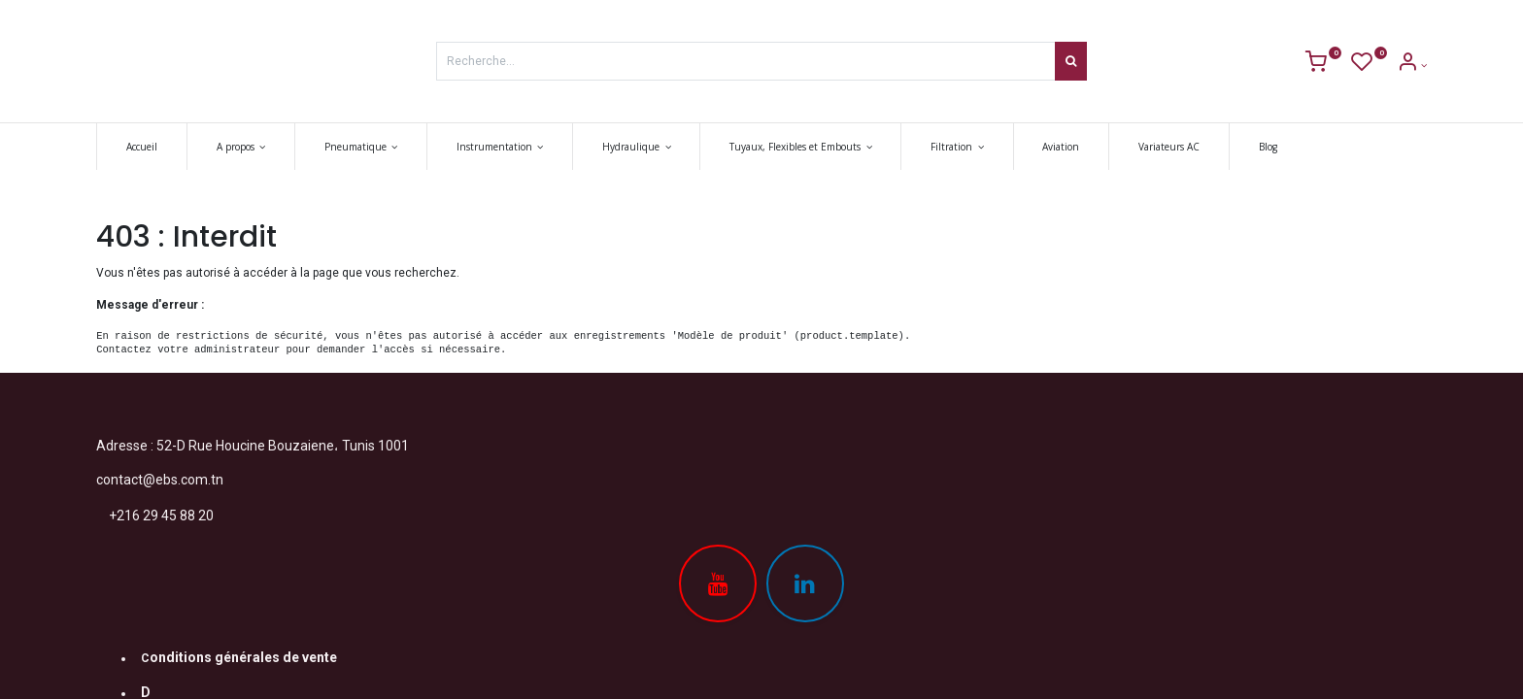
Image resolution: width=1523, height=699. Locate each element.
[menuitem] (141, 146)
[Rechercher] (1071, 61)
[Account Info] (1412, 65)
